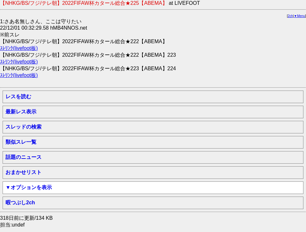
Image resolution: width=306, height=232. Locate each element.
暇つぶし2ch (20, 202)
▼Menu (299, 16)
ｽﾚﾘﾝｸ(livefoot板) (19, 48)
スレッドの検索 (23, 127)
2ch (290, 16)
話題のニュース (23, 157)
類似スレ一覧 (20, 142)
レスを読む (18, 96)
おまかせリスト (23, 172)
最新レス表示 (20, 111)
